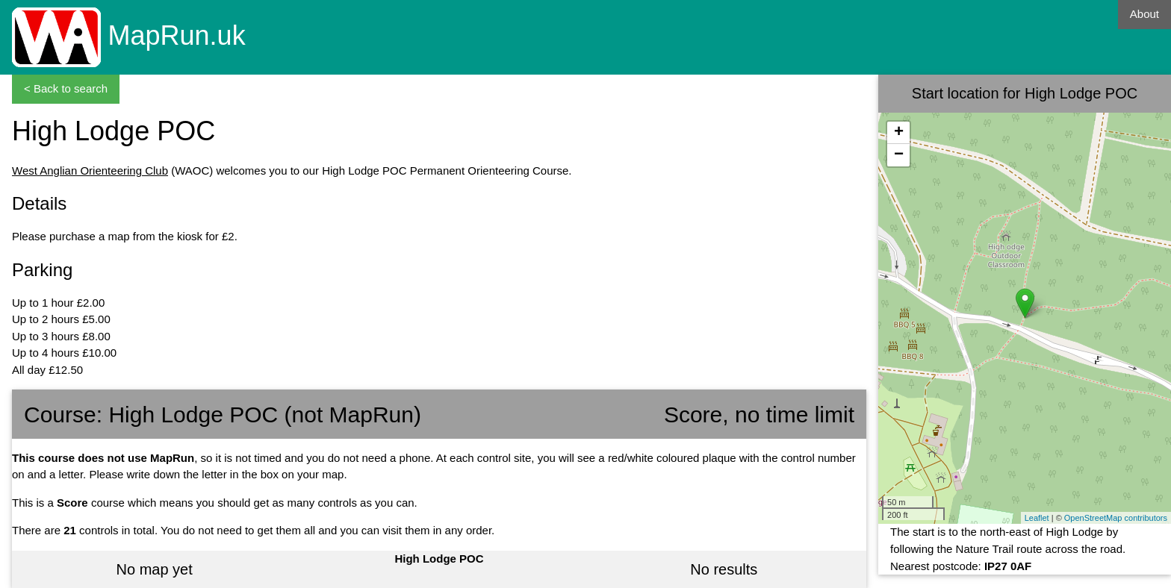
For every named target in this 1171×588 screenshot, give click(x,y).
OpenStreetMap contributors (1115, 517)
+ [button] (899, 133)
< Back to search (66, 88)
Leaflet (1037, 517)
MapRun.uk (177, 35)
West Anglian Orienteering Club (90, 170)
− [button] (899, 155)
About (1144, 13)
